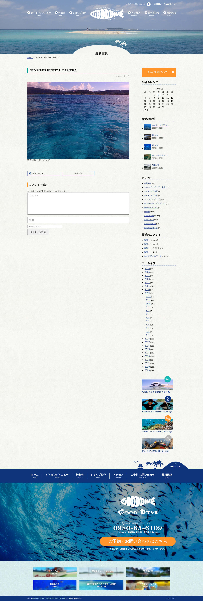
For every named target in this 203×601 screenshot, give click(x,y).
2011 (147, 363)
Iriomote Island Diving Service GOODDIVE (49, 599)
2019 (147, 293)
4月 (148, 325)
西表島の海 (152, 14)
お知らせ (148, 183)
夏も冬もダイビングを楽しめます (157, 404)
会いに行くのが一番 (153, 256)
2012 (147, 360)
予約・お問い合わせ (135, 4)
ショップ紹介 (77, 14)
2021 (147, 286)
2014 (147, 353)
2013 (147, 356)
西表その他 (149, 216)
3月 (148, 328)
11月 (148, 300)
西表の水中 (149, 219)
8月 (148, 310)
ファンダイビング (152, 199)
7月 (148, 314)
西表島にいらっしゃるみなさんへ (157, 423)
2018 (147, 339)
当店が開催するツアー (158, 72)
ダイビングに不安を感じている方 (157, 443)
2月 (148, 332)
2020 (147, 289)
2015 (147, 349)
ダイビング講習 (151, 191)
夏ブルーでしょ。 (40, 173)
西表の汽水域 (150, 224)
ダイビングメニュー (39, 14)
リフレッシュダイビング (155, 203)
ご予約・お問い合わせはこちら (137, 541)
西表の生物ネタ (151, 228)
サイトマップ (171, 599)
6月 (148, 318)
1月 (148, 335)
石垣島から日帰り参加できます (157, 384)
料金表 (60, 14)
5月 (148, 321)
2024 (147, 275)
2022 (147, 282)
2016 (147, 346)
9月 (148, 307)
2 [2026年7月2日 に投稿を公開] (158, 95)
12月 (148, 296)
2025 (147, 272)
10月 (148, 304)
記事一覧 (78, 173)
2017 (147, 342)
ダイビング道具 (151, 195)
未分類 (147, 211)
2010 (147, 367)
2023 (147, 279)
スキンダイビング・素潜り (155, 187)
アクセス (134, 14)
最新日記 (169, 14)
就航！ (147, 240)
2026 (147, 268)
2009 (147, 370)
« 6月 (145, 110)
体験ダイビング (151, 207)
